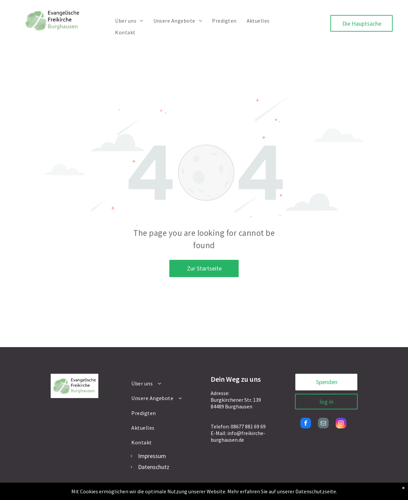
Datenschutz (153, 467)
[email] (323, 424)
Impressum (152, 456)
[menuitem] (129, 20)
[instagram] (341, 424)
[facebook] (305, 424)
